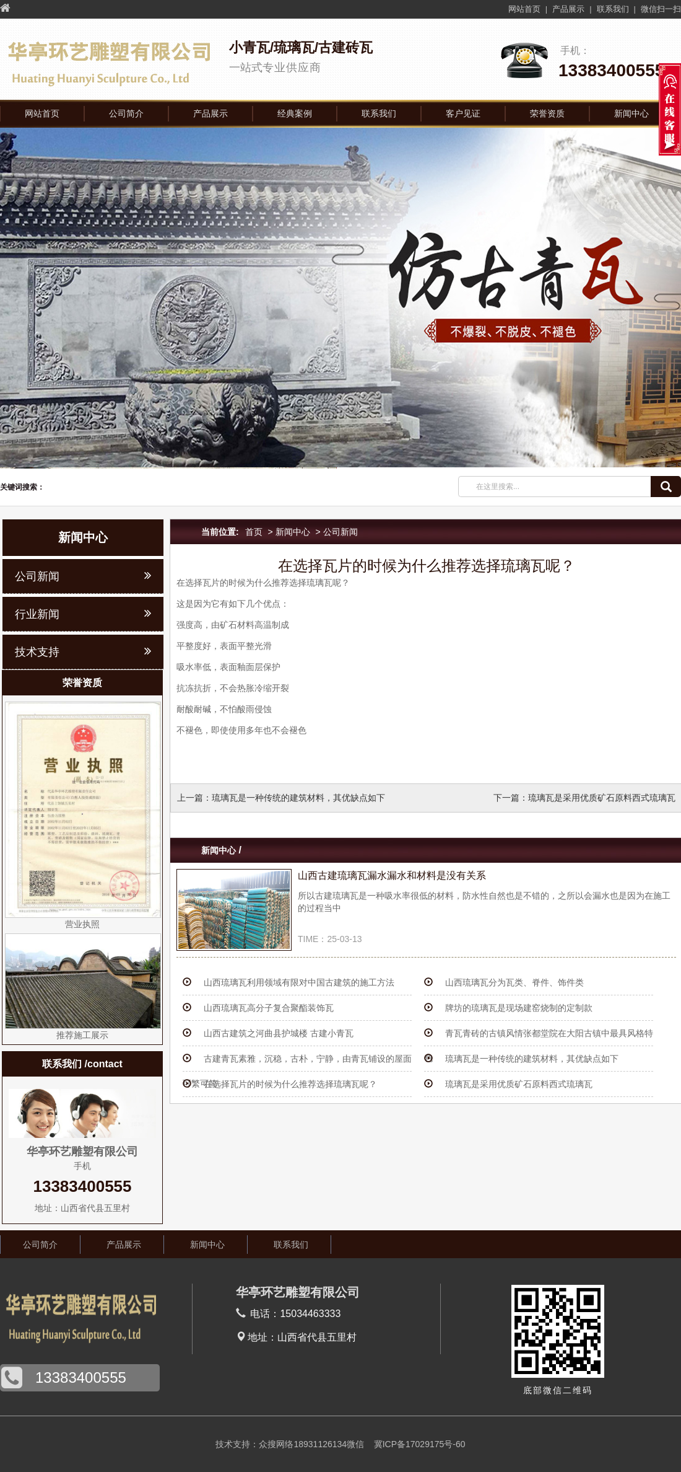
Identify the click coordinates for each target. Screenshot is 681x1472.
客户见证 (463, 113)
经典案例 (294, 113)
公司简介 (126, 113)
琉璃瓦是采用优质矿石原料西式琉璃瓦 (601, 798)
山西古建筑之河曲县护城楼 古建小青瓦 (279, 1033)
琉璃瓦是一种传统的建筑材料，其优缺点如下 (298, 798)
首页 (253, 532)
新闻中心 (631, 113)
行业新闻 (37, 614)
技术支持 (37, 652)
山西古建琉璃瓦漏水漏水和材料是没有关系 (392, 875)
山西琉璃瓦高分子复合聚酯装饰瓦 (269, 1008)
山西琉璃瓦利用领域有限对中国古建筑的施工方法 (299, 982)
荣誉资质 (547, 113)
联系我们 (613, 9)
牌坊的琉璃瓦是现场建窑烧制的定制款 (518, 1008)
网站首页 (524, 9)
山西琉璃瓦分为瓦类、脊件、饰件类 (514, 982)
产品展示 (568, 9)
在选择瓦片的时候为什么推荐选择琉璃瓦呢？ (290, 1084)
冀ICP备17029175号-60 (420, 1444)
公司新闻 (340, 532)
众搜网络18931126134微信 (311, 1444)
